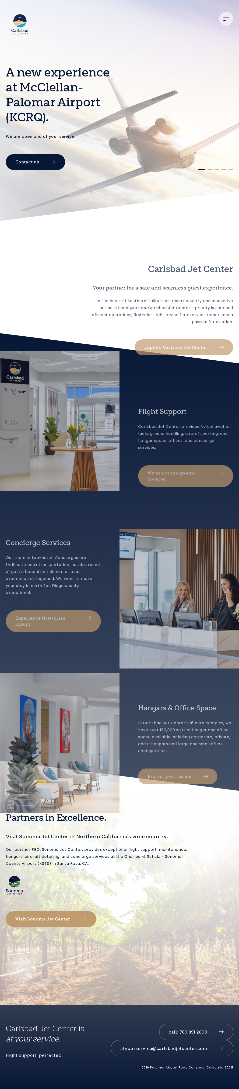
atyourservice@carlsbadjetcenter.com (163, 1048)
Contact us (27, 175)
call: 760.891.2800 (188, 1032)
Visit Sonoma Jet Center (42, 919)
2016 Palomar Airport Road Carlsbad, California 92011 (187, 1067)
